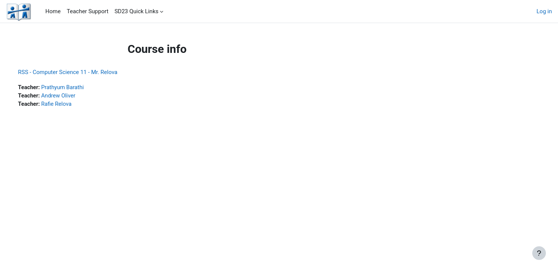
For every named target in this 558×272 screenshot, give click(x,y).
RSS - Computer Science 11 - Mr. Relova (78, 72)
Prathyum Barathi (74, 87)
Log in (544, 11)
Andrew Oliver (70, 96)
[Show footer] (539, 253)
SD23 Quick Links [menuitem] (136, 11)
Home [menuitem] (53, 11)
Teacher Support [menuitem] (87, 11)
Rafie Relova (68, 104)
